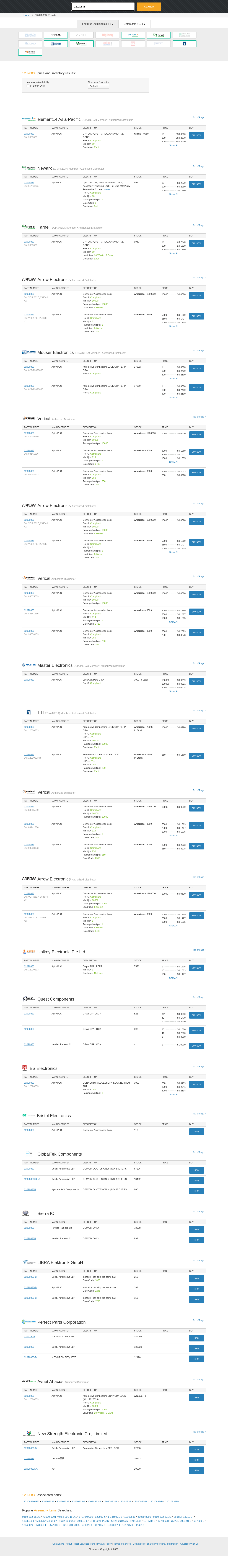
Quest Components (56, 999)
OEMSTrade (40, 1543)
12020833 (29, 133)
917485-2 (100, 1525)
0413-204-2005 (71, 1525)
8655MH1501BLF (183, 1516)
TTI (66, 712)
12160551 (129, 1516)
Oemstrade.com (41, 6)
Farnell (70, 227)
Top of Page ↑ (199, 117)
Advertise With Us (189, 1543)
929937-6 (100, 1516)
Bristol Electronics (55, 1115)
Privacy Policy (104, 1543)
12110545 (135, 1520)
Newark (70, 168)
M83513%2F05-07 (46, 1520)
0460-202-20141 (162, 1516)
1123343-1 (28, 1520)
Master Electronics (81, 665)
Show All (173, 145)
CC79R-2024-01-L (181, 1520)
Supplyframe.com (129, 1549)
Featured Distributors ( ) (97, 23)
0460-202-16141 (31, 1516)
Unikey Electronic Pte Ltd (62, 951)
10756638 (163, 1520)
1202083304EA (32, 1179)
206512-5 (82, 1520)
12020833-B (30, 1277)
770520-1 (87, 1525)
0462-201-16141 (67, 1516)
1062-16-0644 (67, 1520)
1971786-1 (149, 1520)
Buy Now (196, 135)
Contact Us (58, 1543)
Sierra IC (46, 1213)
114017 (140, 1525)
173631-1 (41, 1525)
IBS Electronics (43, 1068)
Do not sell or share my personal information (155, 1543)
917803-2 (199, 1520)
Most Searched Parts (84, 1543)
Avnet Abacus (63, 1381)
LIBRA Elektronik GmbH (61, 1262)
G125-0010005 (119, 1520)
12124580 (127, 1525)
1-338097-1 (113, 1525)
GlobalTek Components (60, 1154)
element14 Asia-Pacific (85, 119)
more (107, 189)
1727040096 (86, 1516)
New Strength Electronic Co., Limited (73, 1433)
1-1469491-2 (115, 1516)
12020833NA (31, 1468)
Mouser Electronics (81, 352)
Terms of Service (122, 1543)
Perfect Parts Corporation (62, 1322)
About (69, 1543)
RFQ (197, 1131)
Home (27, 15)
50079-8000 (144, 1516)
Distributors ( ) (134, 23)
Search (149, 6)
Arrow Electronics (66, 279)
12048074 (27, 1525)
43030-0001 (49, 1516)
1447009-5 (54, 1525)
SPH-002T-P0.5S (99, 1520)
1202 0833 (29, 1336)
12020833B (30, 1189)
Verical (56, 418)
